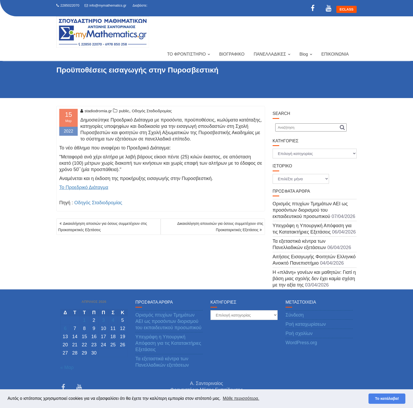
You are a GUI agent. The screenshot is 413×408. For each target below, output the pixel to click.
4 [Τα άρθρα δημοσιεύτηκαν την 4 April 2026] (113, 320)
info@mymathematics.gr (105, 5)
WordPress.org (301, 342)
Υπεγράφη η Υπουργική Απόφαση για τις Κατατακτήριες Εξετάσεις (168, 343)
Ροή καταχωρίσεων (306, 324)
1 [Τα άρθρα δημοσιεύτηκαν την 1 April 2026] (84, 320)
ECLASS (346, 9)
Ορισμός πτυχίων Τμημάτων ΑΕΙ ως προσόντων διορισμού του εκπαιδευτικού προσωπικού (310, 210)
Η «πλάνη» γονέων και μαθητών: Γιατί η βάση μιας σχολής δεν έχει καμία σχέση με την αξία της (314, 279)
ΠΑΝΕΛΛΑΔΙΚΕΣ (270, 54)
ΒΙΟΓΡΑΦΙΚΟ (231, 54)
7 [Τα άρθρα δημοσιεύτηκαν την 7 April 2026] (74, 328)
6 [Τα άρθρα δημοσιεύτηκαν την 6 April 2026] (65, 328)
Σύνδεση (295, 315)
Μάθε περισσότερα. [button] (241, 398)
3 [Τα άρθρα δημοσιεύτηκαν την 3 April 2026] (103, 320)
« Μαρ (67, 367)
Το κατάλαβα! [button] (387, 398)
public (124, 111)
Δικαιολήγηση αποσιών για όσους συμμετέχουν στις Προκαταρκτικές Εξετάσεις (102, 226)
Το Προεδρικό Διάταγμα (83, 187)
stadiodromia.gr (96, 111)
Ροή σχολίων (299, 333)
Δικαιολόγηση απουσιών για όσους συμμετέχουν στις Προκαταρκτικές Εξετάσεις (220, 226)
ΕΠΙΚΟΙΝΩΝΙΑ (335, 54)
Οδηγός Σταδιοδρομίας (152, 111)
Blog (303, 54)
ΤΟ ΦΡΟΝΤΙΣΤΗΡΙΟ (186, 54)
